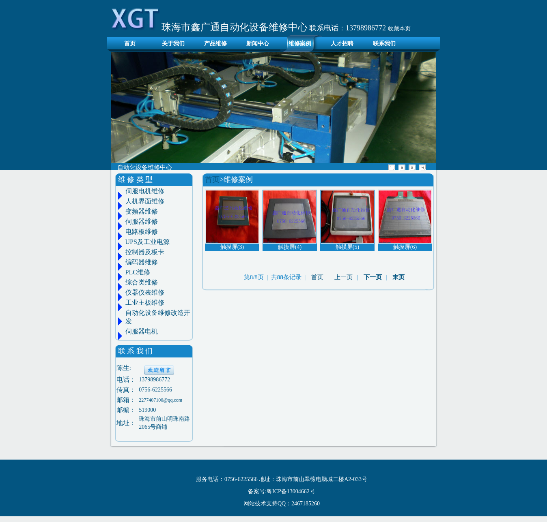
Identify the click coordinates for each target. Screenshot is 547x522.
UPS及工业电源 (147, 241)
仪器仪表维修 (144, 292)
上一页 (343, 277)
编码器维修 (141, 262)
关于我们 (173, 44)
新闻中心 (257, 44)
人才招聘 (342, 44)
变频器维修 (141, 211)
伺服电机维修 (144, 191)
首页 (128, 44)
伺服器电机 (141, 331)
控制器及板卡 (144, 251)
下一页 (373, 277)
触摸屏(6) (405, 247)
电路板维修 (141, 231)
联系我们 (384, 44)
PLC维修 (137, 272)
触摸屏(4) (289, 247)
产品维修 (215, 44)
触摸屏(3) (232, 247)
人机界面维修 (144, 201)
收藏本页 (399, 29)
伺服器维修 (141, 221)
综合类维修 (141, 282)
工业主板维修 (144, 302)
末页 (398, 277)
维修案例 (300, 44)
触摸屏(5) (347, 247)
